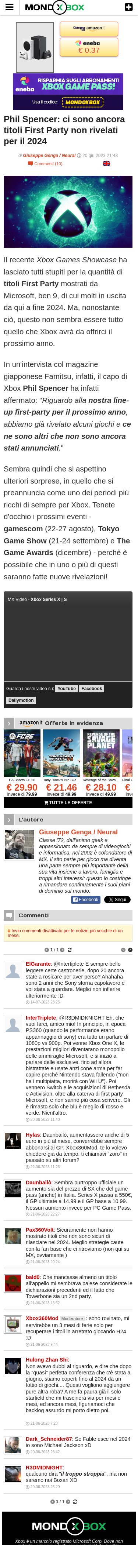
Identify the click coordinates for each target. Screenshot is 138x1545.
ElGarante (38, 964)
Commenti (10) (45, 163)
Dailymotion (21, 700)
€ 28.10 (101, 787)
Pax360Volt (40, 1230)
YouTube (66, 688)
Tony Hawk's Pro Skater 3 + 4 (66, 780)
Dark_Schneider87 (49, 1439)
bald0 (33, 1277)
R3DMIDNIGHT (44, 1468)
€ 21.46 (61, 787)
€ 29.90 (22, 787)
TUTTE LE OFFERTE (68, 802)
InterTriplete (41, 1018)
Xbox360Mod (42, 1318)
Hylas (33, 1135)
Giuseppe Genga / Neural (49, 155)
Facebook (91, 688)
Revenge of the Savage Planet (107, 780)
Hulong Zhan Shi (47, 1360)
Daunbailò (39, 1182)
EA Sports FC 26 (22, 780)
